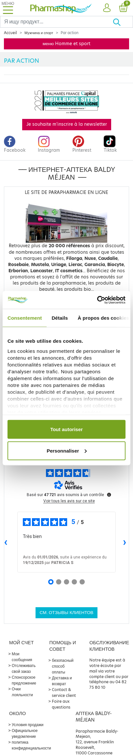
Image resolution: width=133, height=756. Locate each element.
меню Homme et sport (67, 44)
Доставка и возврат (62, 680)
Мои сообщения (22, 656)
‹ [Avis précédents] (5, 541)
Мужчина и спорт (38, 32)
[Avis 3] (66, 581)
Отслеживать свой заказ (24, 668)
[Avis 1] (50, 581)
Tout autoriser (66, 429)
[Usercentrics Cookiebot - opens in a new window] (97, 300)
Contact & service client (64, 692)
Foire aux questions (61, 704)
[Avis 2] (58, 581)
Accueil (10, 32)
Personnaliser (67, 450)
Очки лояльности (22, 692)
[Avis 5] (82, 581)
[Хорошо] (122, 22)
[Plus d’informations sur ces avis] (108, 494)
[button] (107, 8)
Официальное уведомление (24, 733)
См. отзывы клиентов (67, 612)
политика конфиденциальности (31, 745)
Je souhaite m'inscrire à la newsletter (66, 124)
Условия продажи (27, 724)
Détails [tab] (60, 318)
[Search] (56, 22)
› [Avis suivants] (124, 541)
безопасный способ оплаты (62, 666)
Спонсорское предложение (24, 680)
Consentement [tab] (24, 318)
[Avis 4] (74, 581)
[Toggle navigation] (8, 8)
